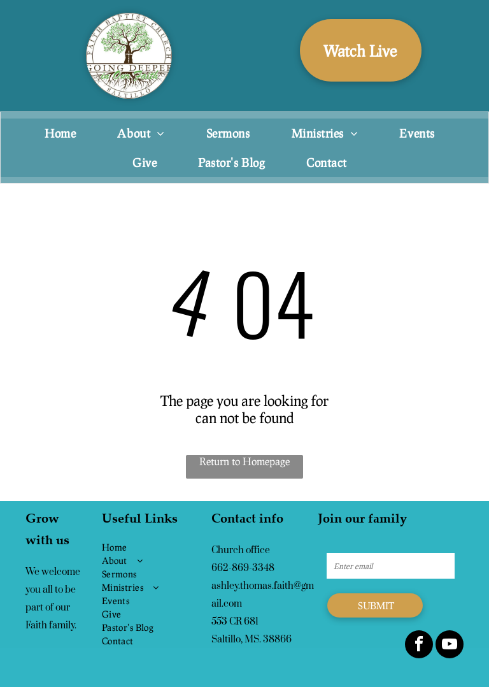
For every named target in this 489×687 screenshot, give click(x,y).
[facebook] (419, 646)
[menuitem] (65, 133)
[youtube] (450, 646)
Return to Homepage (244, 461)
